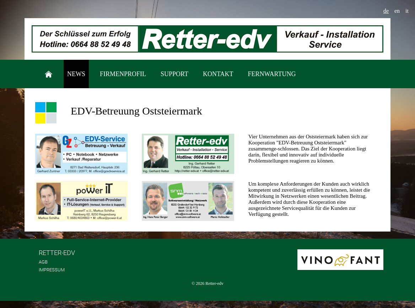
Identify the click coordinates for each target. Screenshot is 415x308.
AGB (43, 262)
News (76, 74)
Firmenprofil (123, 74)
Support (174, 74)
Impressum (52, 269)
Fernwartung (272, 74)
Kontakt (218, 74)
